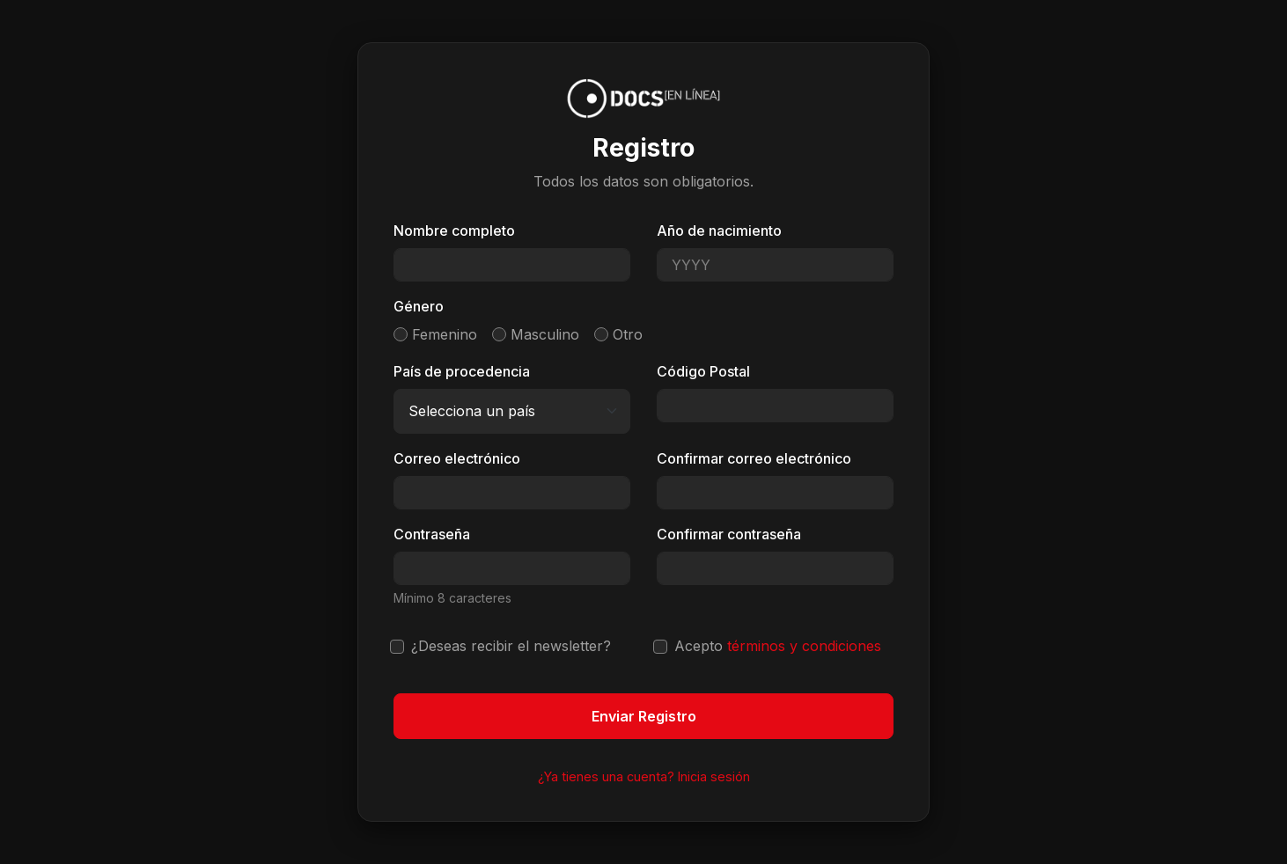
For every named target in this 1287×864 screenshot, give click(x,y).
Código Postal (703, 371)
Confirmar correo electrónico (754, 458)
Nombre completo (454, 230)
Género (418, 306)
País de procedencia (461, 371)
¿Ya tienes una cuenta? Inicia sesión (644, 776)
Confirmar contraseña (729, 534)
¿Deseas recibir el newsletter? (511, 646)
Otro (628, 334)
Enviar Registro (644, 716)
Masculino (545, 334)
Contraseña (431, 534)
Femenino (444, 334)
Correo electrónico (456, 458)
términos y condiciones (804, 646)
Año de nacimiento (719, 230)
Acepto (777, 646)
